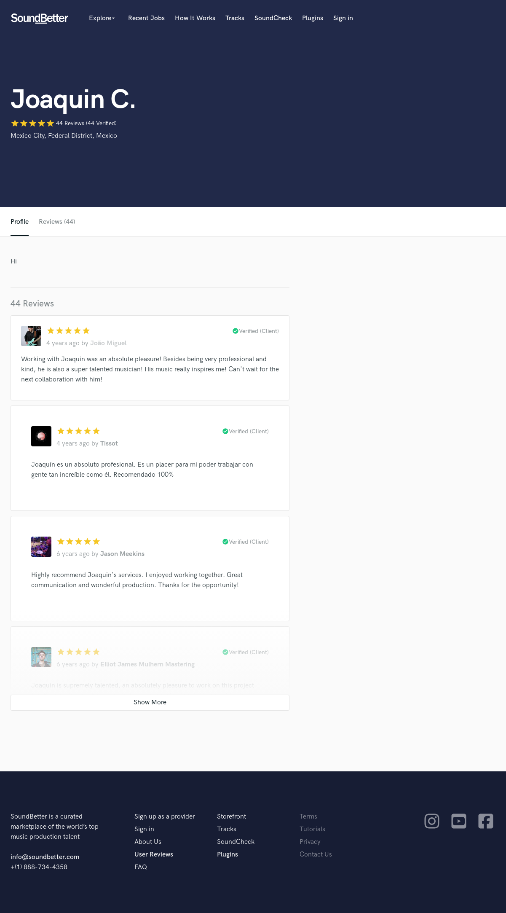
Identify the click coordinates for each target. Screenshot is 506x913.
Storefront (231, 817)
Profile (20, 222)
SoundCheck (273, 18)
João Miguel (108, 343)
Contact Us (316, 855)
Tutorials (312, 829)
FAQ (140, 867)
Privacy (310, 842)
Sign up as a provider (164, 817)
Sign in (343, 18)
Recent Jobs (146, 18)
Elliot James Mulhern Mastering (147, 665)
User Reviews (153, 855)
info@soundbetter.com (45, 857)
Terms (308, 817)
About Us (147, 842)
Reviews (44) (57, 222)
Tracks (234, 18)
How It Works (195, 18)
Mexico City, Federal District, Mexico (64, 136)
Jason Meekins (122, 554)
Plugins (312, 18)
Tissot (109, 444)
